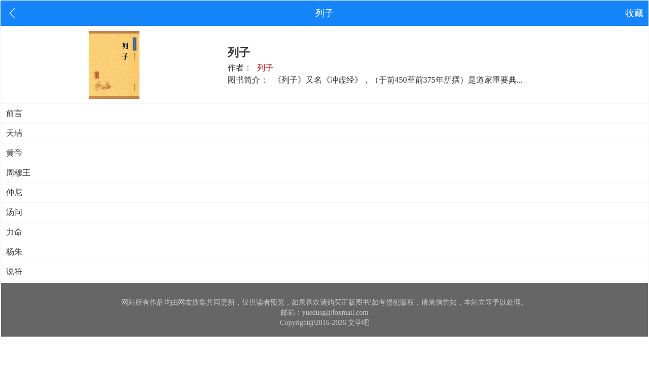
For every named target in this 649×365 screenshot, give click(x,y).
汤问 (14, 212)
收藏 (634, 13)
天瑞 (14, 133)
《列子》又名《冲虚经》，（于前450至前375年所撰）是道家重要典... (398, 80)
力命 (14, 232)
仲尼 (14, 192)
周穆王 (18, 172)
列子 (265, 67)
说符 (14, 271)
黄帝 (14, 153)
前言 (14, 113)
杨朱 (14, 251)
